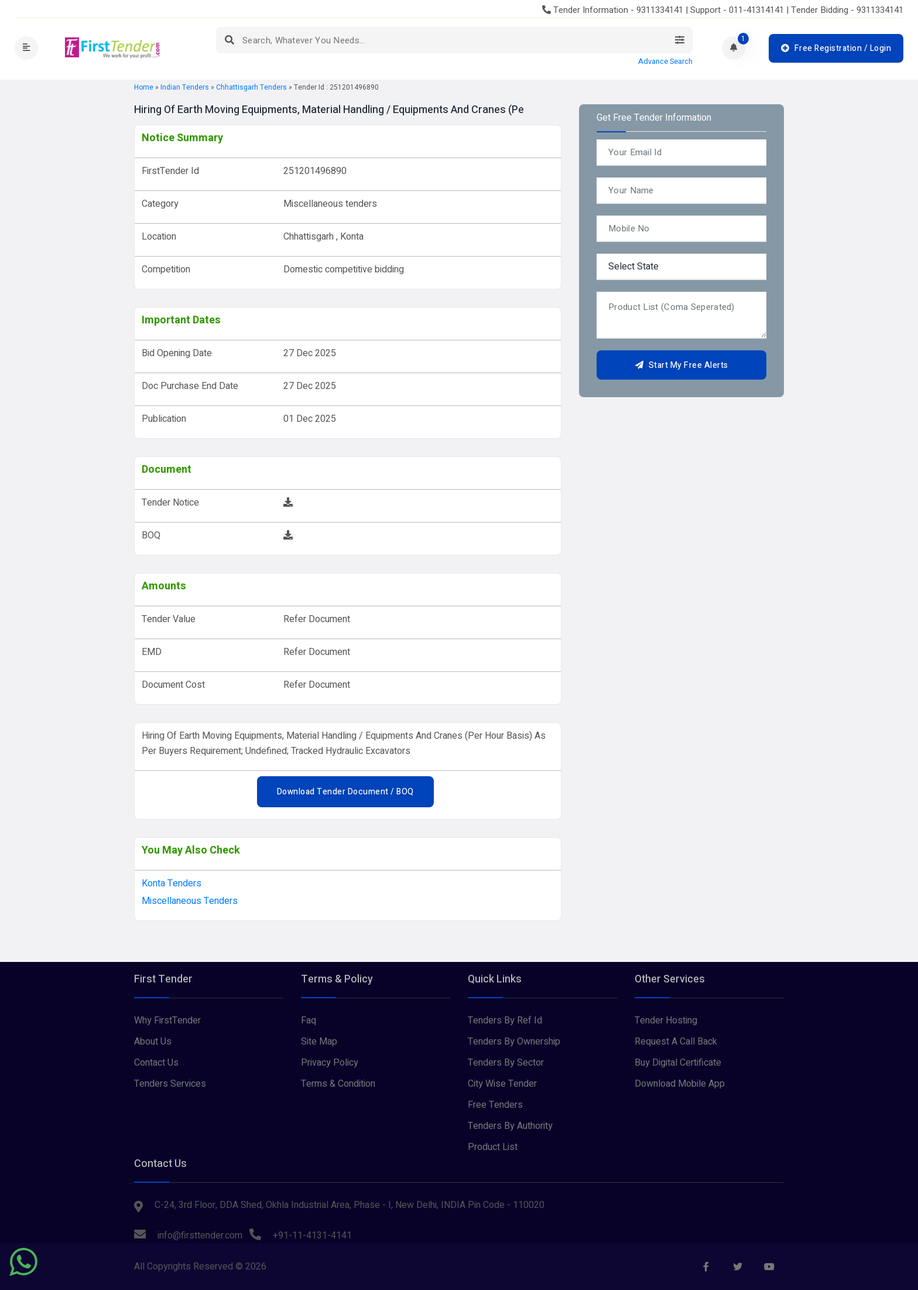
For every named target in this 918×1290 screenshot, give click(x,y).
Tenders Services (170, 1084)
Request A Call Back (676, 1042)
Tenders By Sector (506, 1063)
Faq (308, 1020)
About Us (153, 1042)
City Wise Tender (502, 1084)
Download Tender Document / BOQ (345, 792)
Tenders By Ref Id (505, 1020)
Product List (493, 1147)
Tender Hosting (666, 1020)
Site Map (319, 1042)
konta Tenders (171, 883)
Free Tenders (495, 1105)
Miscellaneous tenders (190, 901)
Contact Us (156, 1063)
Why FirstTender (167, 1020)
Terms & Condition (338, 1084)
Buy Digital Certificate (678, 1063)
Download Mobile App (680, 1084)
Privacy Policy (329, 1063)
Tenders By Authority (510, 1126)
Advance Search (665, 61)
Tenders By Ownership (514, 1042)
